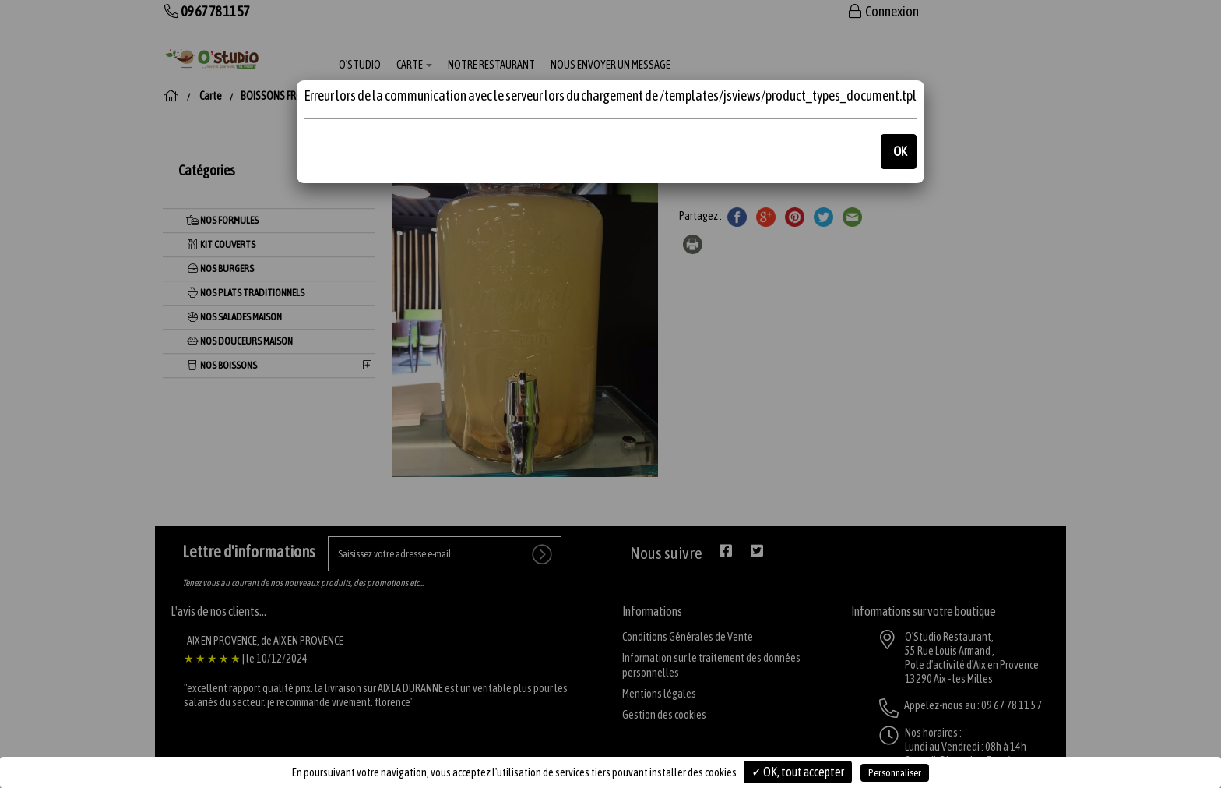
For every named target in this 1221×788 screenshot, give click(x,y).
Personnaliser (894, 773)
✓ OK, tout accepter (797, 772)
